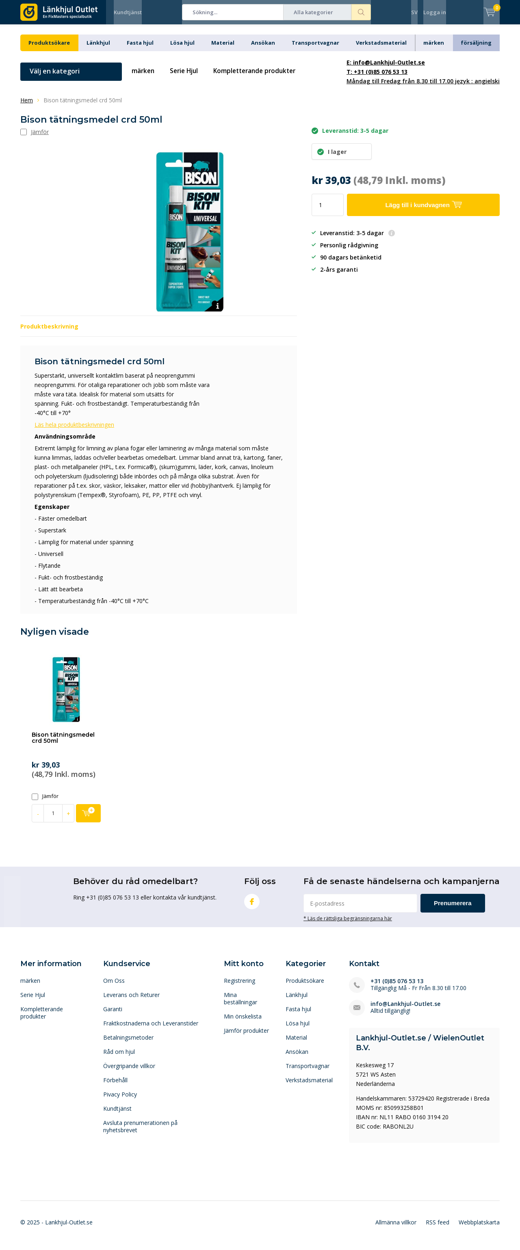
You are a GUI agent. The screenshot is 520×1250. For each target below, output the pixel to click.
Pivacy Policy (120, 1100)
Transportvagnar (315, 48)
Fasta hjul (140, 48)
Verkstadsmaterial (381, 48)
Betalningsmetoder (128, 1043)
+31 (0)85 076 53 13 (396, 987)
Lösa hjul (182, 48)
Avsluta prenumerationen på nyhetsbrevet (140, 1132)
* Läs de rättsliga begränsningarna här (347, 924)
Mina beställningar (240, 1004)
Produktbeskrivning (49, 332)
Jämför (45, 802)
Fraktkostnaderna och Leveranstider (150, 1029)
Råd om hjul (119, 1058)
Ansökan (263, 48)
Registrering (239, 986)
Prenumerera (453, 909)
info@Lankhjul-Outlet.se (405, 1009)
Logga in (434, 12)
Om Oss (114, 986)
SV (414, 12)
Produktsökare (49, 48)
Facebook (252, 906)
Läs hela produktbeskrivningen (74, 431)
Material (222, 48)
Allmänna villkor (395, 1228)
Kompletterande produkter (260, 77)
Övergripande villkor (129, 1072)
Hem (26, 106)
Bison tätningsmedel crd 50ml (63, 744)
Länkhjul (98, 48)
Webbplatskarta (479, 1228)
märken (433, 48)
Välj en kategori (55, 77)
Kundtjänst (128, 12)
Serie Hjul (186, 77)
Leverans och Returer (131, 1001)
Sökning (361, 12)
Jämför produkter (246, 1036)
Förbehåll (115, 1086)
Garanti (112, 1015)
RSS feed (437, 1228)
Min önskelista (243, 1022)
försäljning (476, 48)
